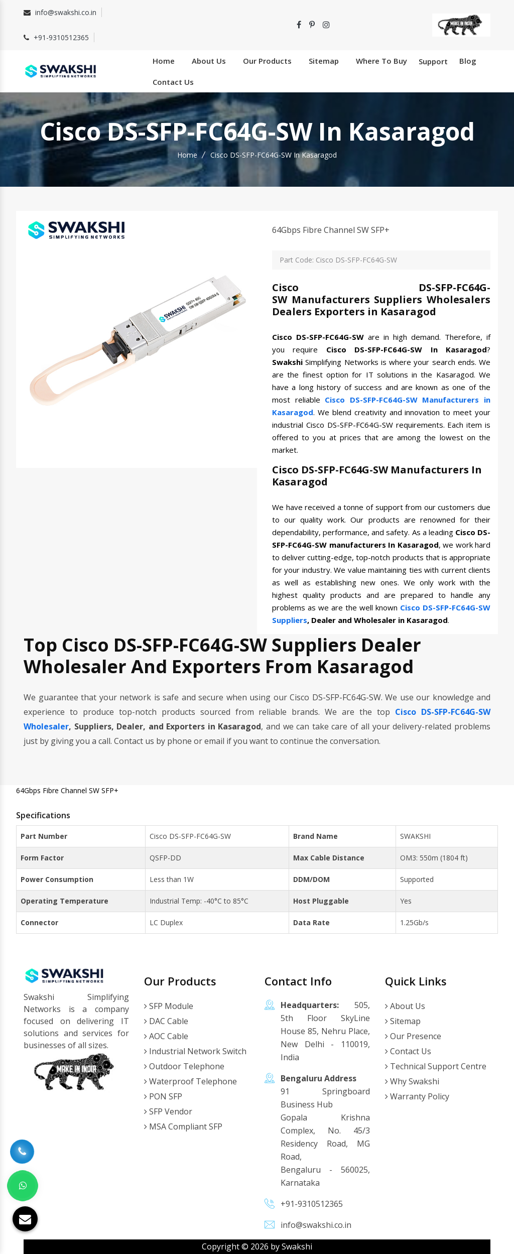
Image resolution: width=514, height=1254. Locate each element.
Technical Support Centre (435, 1066)
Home (164, 61)
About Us (209, 61)
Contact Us (173, 82)
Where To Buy (381, 61)
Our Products (267, 61)
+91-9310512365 (61, 37)
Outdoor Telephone (184, 1066)
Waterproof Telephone (190, 1081)
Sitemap (324, 61)
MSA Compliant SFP (183, 1126)
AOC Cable (166, 1036)
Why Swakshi (412, 1081)
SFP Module (168, 1006)
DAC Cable (166, 1021)
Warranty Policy (417, 1096)
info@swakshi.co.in (65, 12)
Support (433, 61)
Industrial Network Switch (195, 1051)
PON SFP (163, 1096)
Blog (467, 61)
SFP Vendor (168, 1111)
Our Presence (413, 1036)
